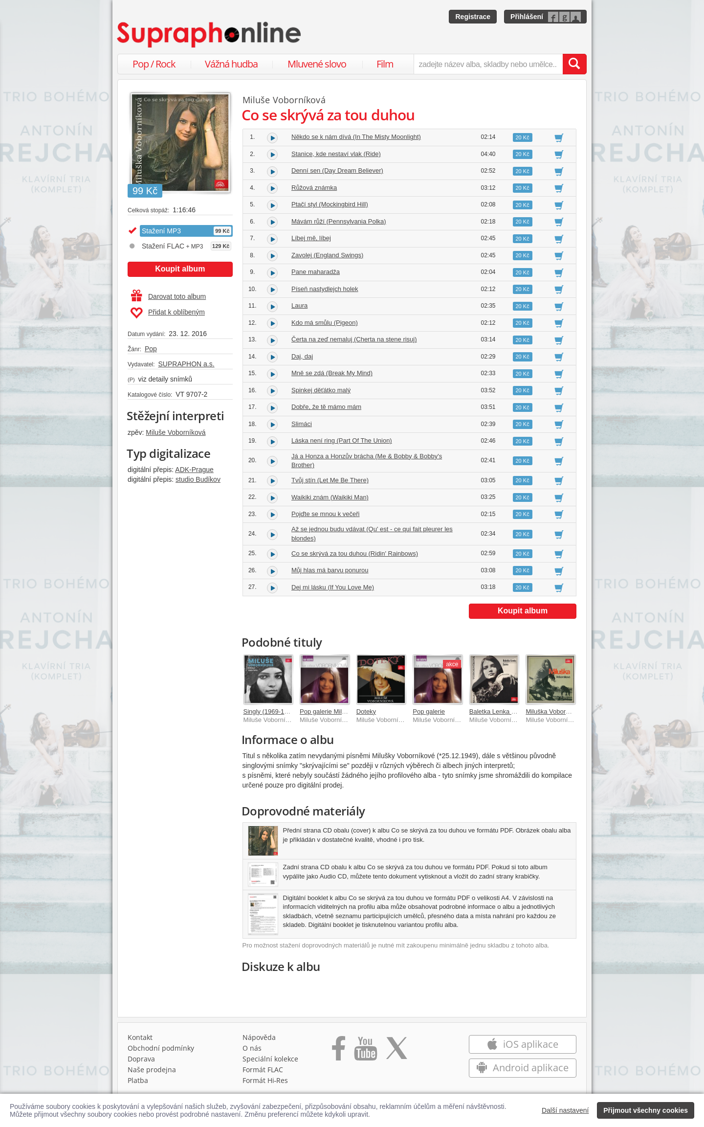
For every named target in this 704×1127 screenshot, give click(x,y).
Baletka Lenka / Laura (500, 711)
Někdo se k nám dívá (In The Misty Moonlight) (356, 136)
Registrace (472, 17)
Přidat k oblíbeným (167, 313)
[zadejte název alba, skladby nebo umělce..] (488, 64)
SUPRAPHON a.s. (186, 364)
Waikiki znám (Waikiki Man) (330, 497)
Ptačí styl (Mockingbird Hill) (329, 204)
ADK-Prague (194, 469)
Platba (138, 1080)
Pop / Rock (154, 63)
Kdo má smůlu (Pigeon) (324, 322)
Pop (151, 349)
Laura (299, 305)
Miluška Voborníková (555, 711)
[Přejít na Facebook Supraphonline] (338, 1051)
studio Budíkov (198, 479)
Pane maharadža (315, 271)
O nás (252, 1048)
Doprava (141, 1058)
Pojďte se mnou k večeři (325, 514)
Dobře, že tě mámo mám (326, 406)
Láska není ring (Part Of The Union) (341, 440)
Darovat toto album (168, 296)
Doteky (366, 711)
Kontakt (140, 1037)
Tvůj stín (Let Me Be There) (330, 480)
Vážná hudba (231, 63)
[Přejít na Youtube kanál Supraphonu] (365, 1051)
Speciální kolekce (270, 1058)
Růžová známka (314, 187)
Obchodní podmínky (161, 1048)
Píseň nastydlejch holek (324, 289)
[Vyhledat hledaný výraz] (574, 64)
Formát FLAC (262, 1069)
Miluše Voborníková (175, 432)
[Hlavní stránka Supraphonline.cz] (209, 34)
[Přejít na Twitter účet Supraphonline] (396, 1051)
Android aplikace (522, 1067)
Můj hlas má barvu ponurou (330, 570)
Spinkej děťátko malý (321, 390)
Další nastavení (565, 1110)
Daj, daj (302, 356)
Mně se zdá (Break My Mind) (332, 373)
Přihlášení (526, 17)
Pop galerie (429, 711)
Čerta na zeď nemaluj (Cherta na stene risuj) (354, 339)
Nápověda (259, 1037)
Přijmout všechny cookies (645, 1110)
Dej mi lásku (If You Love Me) (332, 587)
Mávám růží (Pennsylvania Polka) (338, 221)
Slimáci (301, 424)
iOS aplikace (522, 1044)
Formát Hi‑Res (265, 1080)
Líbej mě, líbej (311, 238)
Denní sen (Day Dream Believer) (337, 170)
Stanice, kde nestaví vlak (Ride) (336, 154)
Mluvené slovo (316, 63)
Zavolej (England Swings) (327, 255)
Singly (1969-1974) (270, 711)
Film (385, 63)
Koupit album (180, 269)
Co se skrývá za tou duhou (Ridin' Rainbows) (354, 553)
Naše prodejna (152, 1069)
